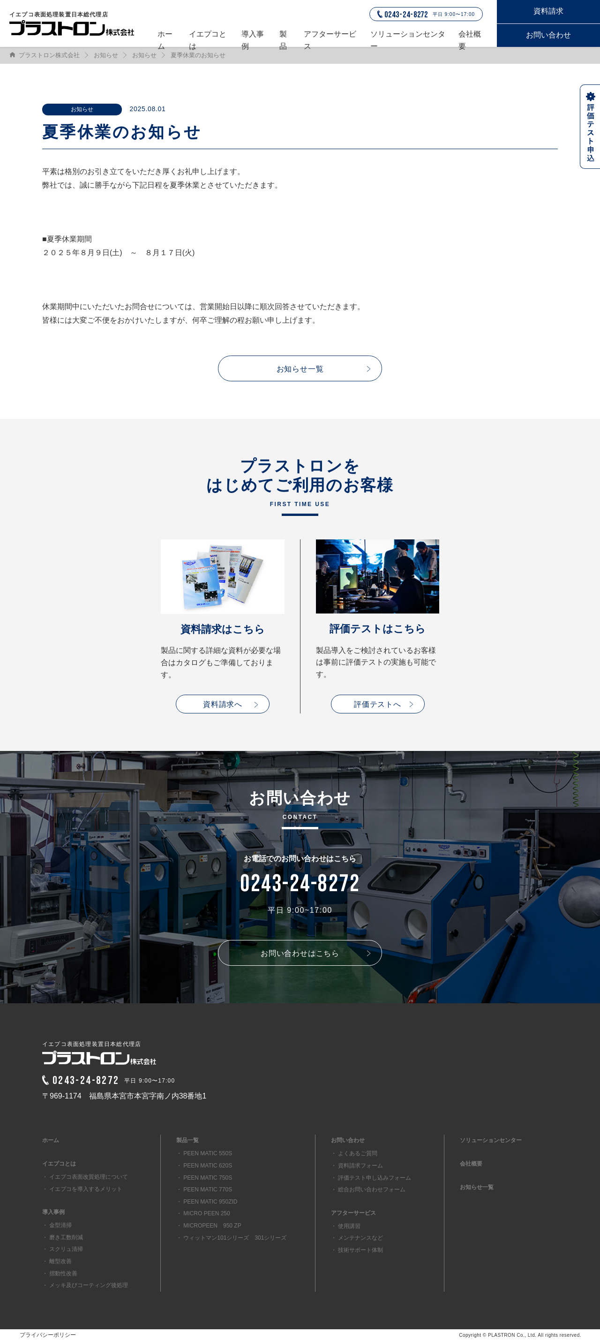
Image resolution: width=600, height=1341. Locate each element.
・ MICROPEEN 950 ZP (208, 1225)
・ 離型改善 (57, 1261)
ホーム (165, 38)
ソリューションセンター (407, 38)
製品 (283, 38)
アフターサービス (330, 38)
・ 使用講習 (345, 1226)
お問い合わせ (548, 35)
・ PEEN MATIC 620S (204, 1165)
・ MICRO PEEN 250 (203, 1213)
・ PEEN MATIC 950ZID (206, 1201)
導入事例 (252, 38)
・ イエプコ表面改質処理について (85, 1177)
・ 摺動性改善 (59, 1273)
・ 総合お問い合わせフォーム (368, 1189)
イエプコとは (207, 38)
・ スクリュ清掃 (62, 1249)
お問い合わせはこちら (300, 953)
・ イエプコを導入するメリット (82, 1189)
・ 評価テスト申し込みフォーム (371, 1177)
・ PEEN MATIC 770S (204, 1189)
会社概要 (469, 38)
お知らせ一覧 (300, 369)
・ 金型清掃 (57, 1225)
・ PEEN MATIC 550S (204, 1153)
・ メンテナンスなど (357, 1238)
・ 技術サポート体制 (357, 1250)
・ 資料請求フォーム (357, 1165)
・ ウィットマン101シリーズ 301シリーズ (231, 1238)
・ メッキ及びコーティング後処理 (85, 1285)
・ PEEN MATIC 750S (204, 1177)
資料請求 (548, 11)
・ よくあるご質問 (354, 1153)
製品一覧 (187, 1140)
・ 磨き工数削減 (62, 1237)
